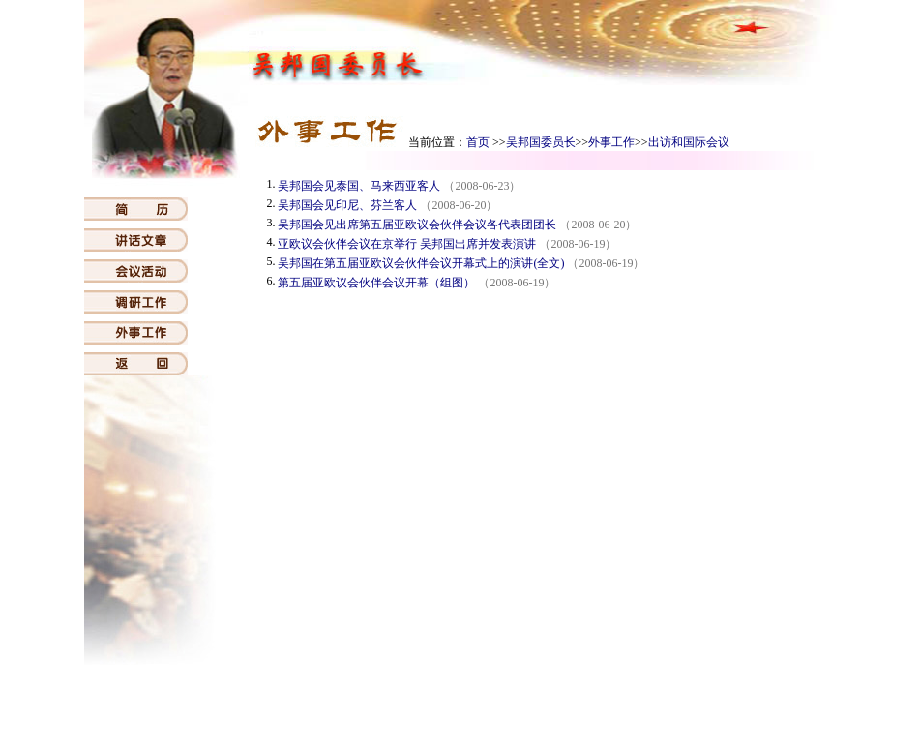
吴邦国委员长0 (471, 708)
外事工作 (611, 142)
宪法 (244, 708)
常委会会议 (624, 708)
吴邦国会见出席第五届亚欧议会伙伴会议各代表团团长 (417, 224)
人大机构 (342, 708)
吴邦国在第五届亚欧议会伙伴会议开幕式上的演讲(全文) (421, 263)
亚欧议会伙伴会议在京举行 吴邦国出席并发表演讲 (407, 244)
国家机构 (287, 708)
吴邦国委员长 (541, 142)
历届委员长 (691, 708)
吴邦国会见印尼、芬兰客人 (347, 205)
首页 (478, 142)
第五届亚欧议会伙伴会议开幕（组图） (376, 282)
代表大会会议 (552, 708)
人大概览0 (399, 708)
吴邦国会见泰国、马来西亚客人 (359, 186)
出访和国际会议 (688, 142)
